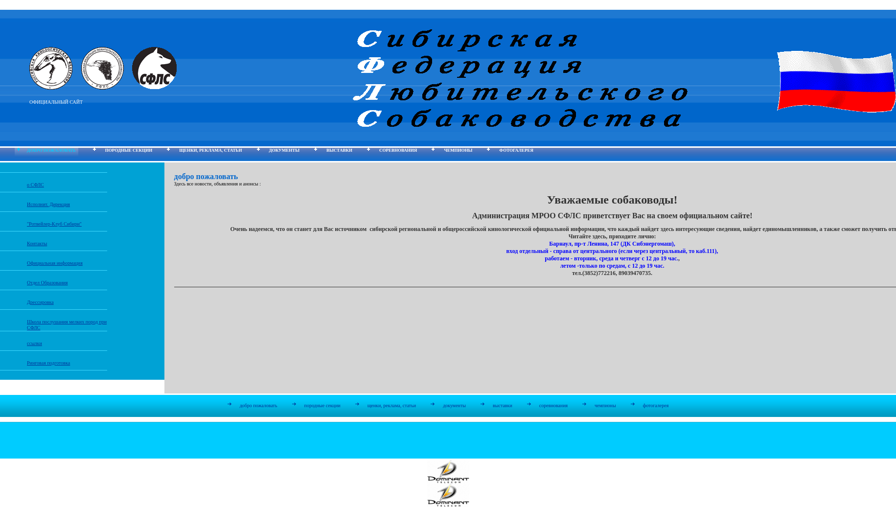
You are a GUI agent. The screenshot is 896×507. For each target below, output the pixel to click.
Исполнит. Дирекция (48, 204)
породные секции (128, 150)
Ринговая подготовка (48, 363)
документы (284, 150)
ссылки (34, 343)
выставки (339, 150)
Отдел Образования (47, 282)
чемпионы (458, 150)
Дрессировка (40, 302)
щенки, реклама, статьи (210, 150)
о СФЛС (35, 184)
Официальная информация (55, 263)
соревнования (398, 150)
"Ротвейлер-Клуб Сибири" (54, 224)
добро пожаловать (51, 150)
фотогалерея (516, 150)
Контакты (37, 243)
